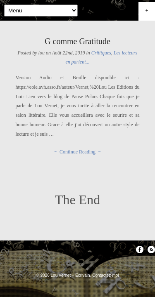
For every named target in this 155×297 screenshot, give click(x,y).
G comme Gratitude (77, 41)
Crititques (101, 53)
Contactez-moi (105, 275)
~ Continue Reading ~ (78, 152)
